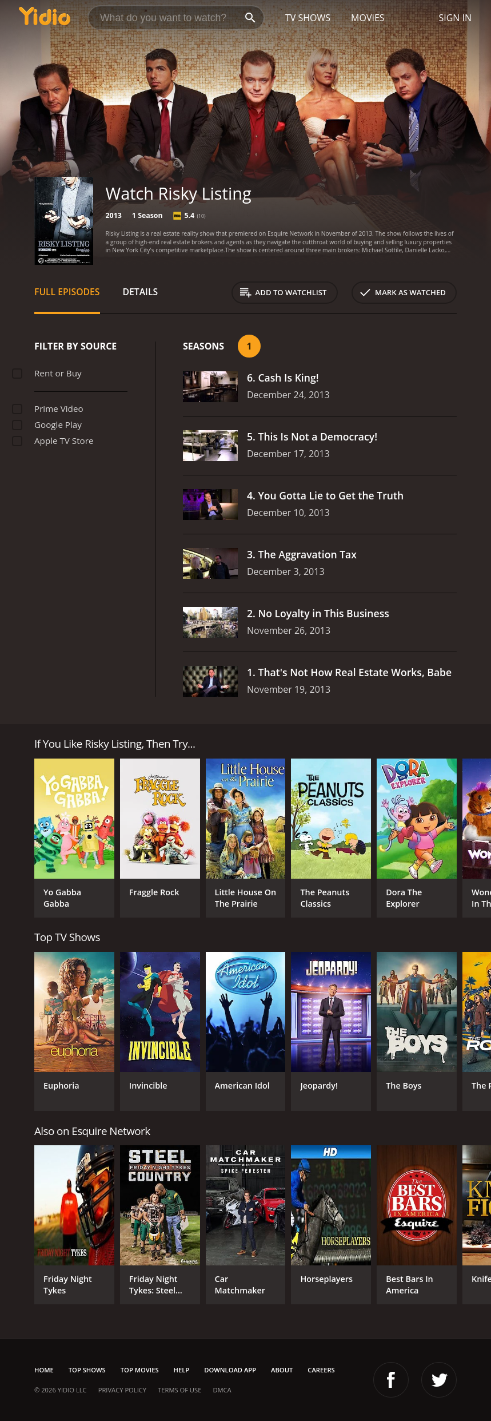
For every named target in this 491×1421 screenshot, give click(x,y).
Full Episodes (67, 291)
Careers (321, 1370)
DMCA (222, 1390)
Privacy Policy (122, 1390)
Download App (230, 1370)
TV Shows (307, 17)
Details (140, 291)
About (282, 1370)
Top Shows (87, 1370)
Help (182, 1370)
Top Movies (140, 1370)
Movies (368, 17)
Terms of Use (179, 1390)
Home (44, 1370)
